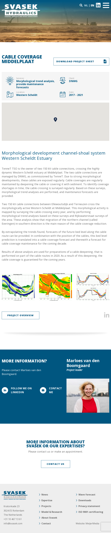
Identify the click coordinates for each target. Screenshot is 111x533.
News (44, 494)
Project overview (20, 315)
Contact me (55, 390)
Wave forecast (86, 494)
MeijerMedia (92, 523)
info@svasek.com (13, 523)
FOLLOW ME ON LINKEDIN (21, 390)
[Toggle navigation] (106, 5)
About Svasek (49, 517)
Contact (46, 523)
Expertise (46, 500)
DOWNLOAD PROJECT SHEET (75, 61)
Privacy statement (89, 506)
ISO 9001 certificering (90, 512)
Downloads (84, 500)
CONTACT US (55, 464)
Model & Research (51, 512)
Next (105, 287)
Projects (46, 506)
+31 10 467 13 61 (13, 519)
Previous (5, 287)
